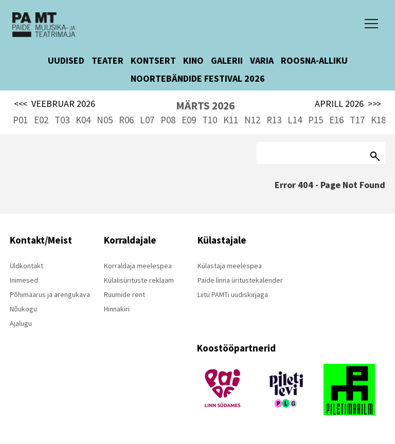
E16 (336, 120)
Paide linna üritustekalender (240, 280)
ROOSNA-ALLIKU (314, 60)
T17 (357, 120)
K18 (378, 120)
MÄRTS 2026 (205, 106)
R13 (273, 120)
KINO (193, 60)
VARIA (262, 60)
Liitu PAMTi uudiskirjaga (233, 294)
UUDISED (66, 60)
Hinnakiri (117, 308)
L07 (147, 120)
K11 (230, 120)
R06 (126, 120)
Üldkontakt (26, 265)
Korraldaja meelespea (138, 265)
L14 (295, 120)
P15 (315, 120)
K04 (83, 120)
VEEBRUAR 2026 (54, 103)
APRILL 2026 (348, 103)
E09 (189, 120)
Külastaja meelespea (230, 265)
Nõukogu (23, 308)
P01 (20, 120)
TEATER (107, 60)
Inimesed (24, 280)
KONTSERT (153, 60)
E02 (41, 120)
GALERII (227, 60)
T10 (209, 120)
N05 (105, 120)
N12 (252, 120)
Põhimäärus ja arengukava (50, 294)
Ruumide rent (124, 294)
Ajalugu (21, 323)
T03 (62, 120)
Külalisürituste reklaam (139, 280)
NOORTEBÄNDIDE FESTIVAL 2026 (198, 78)
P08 (167, 120)
